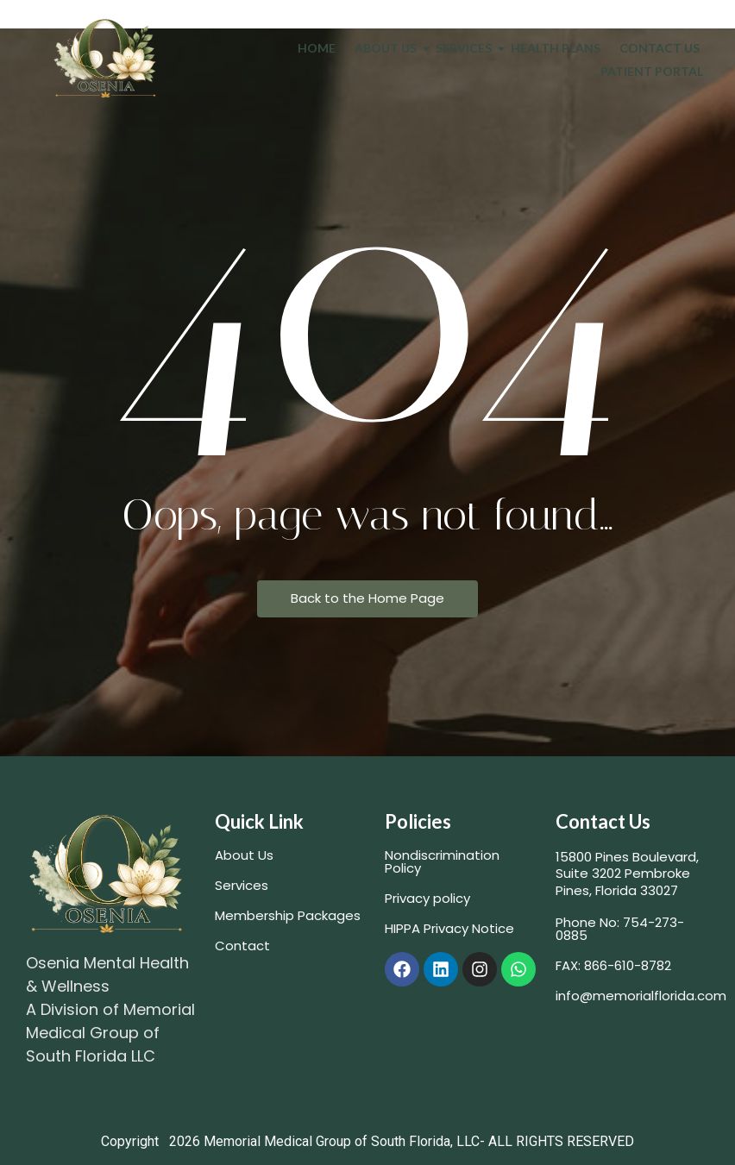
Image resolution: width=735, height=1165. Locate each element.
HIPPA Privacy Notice (449, 928)
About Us (389, 48)
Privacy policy (427, 898)
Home (317, 48)
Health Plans (555, 48)
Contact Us (659, 48)
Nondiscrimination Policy (442, 861)
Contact (242, 945)
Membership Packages (288, 915)
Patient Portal (651, 71)
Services (467, 48)
